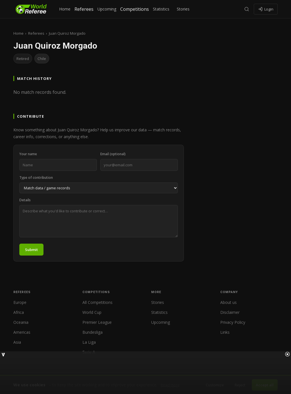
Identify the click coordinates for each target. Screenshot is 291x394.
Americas (21, 332)
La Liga (89, 342)
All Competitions (97, 302)
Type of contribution (36, 177)
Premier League (97, 322)
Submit (31, 249)
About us (228, 302)
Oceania (20, 322)
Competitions (134, 9)
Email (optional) (113, 154)
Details (25, 200)
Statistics (161, 9)
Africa (18, 312)
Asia (17, 342)
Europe (19, 302)
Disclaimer (230, 312)
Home (64, 9)
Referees (83, 9)
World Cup (91, 312)
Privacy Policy (232, 322)
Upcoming (106, 9)
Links (225, 332)
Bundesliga (92, 332)
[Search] (246, 9)
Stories (183, 9)
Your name (28, 154)
